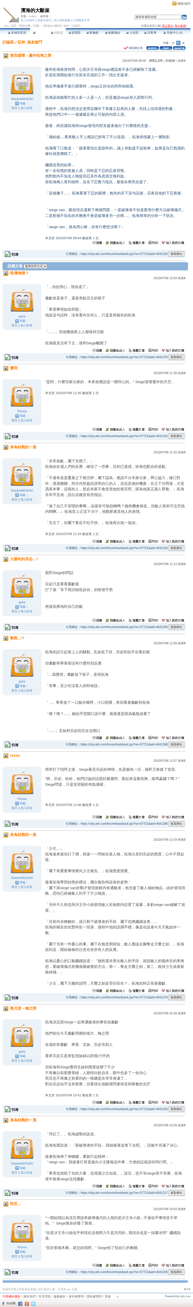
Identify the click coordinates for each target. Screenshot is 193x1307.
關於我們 (30, 1296)
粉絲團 (11, 1303)
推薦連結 (112, 32)
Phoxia (22, 411)
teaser (33, 16)
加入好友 (27, 108)
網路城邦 (183, 3)
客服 (108, 1296)
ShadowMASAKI (22, 99)
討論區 (39, 32)
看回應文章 (133, 47)
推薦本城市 (44, 20)
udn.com (185, 1296)
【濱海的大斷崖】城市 (55, 25)
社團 (36, 25)
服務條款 (60, 1296)
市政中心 (172, 32)
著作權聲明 (76, 1296)
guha (22, 316)
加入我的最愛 (62, 20)
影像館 (92, 32)
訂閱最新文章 (81, 20)
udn (6, 25)
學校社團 (24, 25)
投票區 (74, 32)
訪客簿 (150, 32)
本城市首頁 (17, 32)
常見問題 (45, 1296)
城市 (14, 25)
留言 (15, 108)
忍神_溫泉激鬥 (30, 42)
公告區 (132, 32)
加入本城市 (28, 20)
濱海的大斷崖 (35, 10)
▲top (187, 1289)
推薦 (181, 60)
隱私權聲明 (94, 1296)
